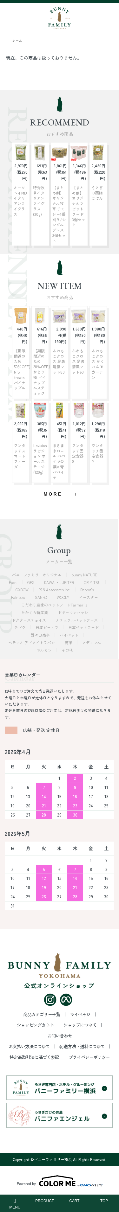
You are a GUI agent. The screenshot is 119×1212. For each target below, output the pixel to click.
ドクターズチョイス (29, 620)
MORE (53, 494)
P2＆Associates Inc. (54, 589)
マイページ (80, 1014)
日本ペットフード (84, 627)
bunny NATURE (84, 574)
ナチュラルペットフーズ (77, 620)
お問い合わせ (59, 1035)
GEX (31, 582)
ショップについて (79, 1025)
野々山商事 (41, 635)
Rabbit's (87, 589)
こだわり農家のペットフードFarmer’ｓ (55, 604)
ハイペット (70, 635)
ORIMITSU (93, 582)
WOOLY (63, 597)
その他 (68, 650)
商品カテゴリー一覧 (41, 1014)
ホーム (17, 40)
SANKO (41, 597)
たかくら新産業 (35, 612)
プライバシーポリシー (89, 1057)
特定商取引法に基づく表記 (34, 1057)
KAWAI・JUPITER (59, 582)
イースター (89, 597)
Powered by (59, 1181)
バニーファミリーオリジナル (37, 574)
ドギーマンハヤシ (73, 612)
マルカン (44, 650)
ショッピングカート (35, 1025)
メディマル (92, 642)
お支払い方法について (29, 1046)
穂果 (69, 642)
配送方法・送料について (82, 1046)
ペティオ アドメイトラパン (32, 642)
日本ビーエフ (47, 627)
